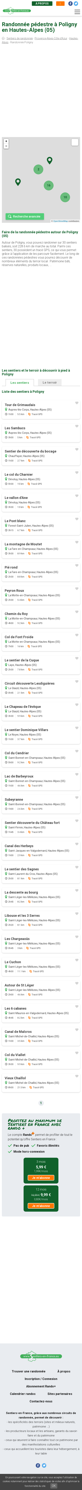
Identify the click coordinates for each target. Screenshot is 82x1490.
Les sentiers (19, 383)
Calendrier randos (23, 1394)
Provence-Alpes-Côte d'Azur (51, 38)
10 (65, 197)
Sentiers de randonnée (20, 38)
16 (48, 185)
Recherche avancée (26, 216)
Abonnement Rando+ (41, 1386)
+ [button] (6, 141)
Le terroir (50, 382)
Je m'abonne (41, 1178)
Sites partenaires (60, 1394)
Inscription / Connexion (41, 1379)
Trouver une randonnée (28, 1371)
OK (54, 1486)
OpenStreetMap (60, 221)
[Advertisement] (41, 92)
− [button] (6, 146)
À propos (42, 3)
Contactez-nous (41, 1401)
